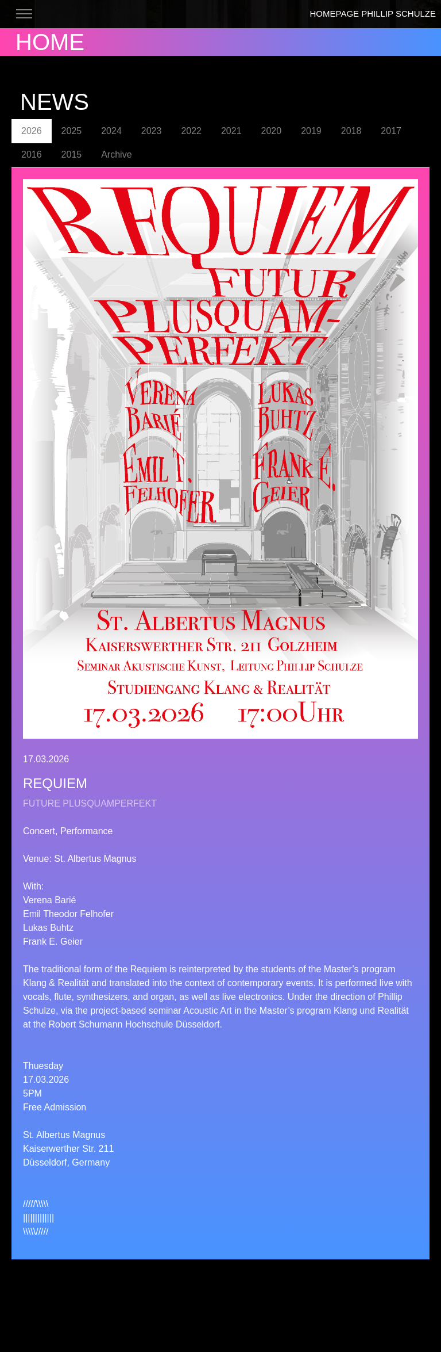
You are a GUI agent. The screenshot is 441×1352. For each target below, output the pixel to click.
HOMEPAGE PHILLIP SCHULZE (373, 13)
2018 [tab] (351, 131)
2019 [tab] (311, 131)
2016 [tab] (31, 154)
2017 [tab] (391, 131)
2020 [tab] (271, 131)
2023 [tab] (151, 131)
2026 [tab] (31, 131)
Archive (116, 154)
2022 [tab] (191, 131)
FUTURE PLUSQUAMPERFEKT (90, 803)
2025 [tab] (71, 131)
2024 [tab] (111, 131)
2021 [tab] (231, 131)
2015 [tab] (71, 154)
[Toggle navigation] (23, 14)
